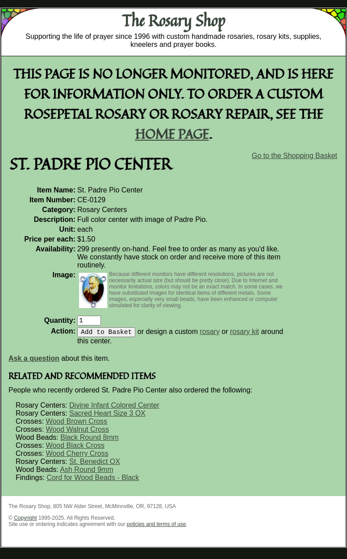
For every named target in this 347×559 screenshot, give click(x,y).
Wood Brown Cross (77, 425)
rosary (209, 335)
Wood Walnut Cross (77, 433)
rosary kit (244, 335)
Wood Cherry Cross (77, 457)
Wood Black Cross (75, 449)
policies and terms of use (156, 528)
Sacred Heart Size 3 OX (107, 417)
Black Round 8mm (89, 441)
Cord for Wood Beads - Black (92, 481)
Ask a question (33, 362)
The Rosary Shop (173, 20)
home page (172, 134)
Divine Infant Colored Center (114, 409)
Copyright (25, 521)
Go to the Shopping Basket (294, 155)
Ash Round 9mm (86, 473)
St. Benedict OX (94, 465)
